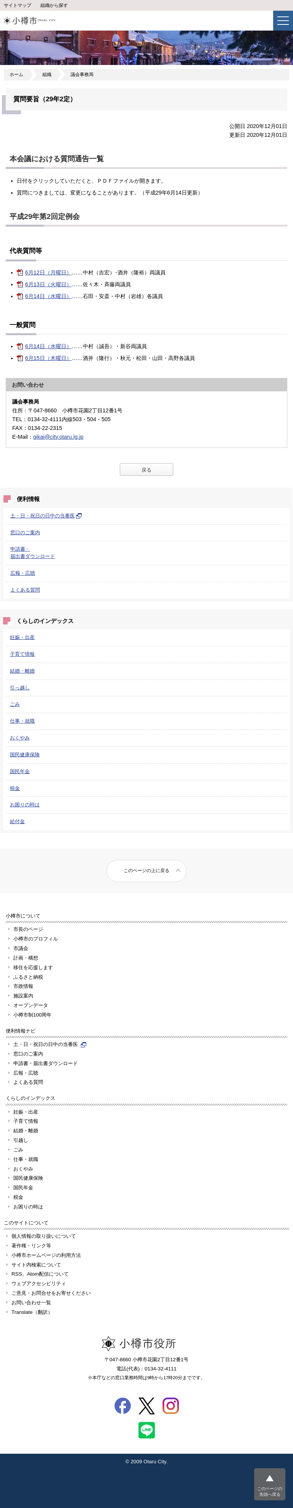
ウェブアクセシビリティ (38, 1283)
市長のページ (28, 929)
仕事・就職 (22, 721)
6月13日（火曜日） (48, 284)
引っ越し (20, 688)
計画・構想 (25, 958)
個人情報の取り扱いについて (43, 1236)
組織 (47, 74)
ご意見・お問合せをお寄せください (51, 1293)
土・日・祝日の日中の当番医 (46, 516)
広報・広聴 (22, 573)
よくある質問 (25, 590)
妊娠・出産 (22, 637)
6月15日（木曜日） (48, 358)
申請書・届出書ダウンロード (45, 1063)
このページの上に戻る (146, 870)
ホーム (16, 74)
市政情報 (23, 986)
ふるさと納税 (28, 977)
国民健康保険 (25, 754)
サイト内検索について (36, 1265)
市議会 (20, 948)
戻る (146, 470)
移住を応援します (33, 967)
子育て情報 (22, 654)
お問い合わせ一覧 (31, 1302)
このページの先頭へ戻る (269, 1491)
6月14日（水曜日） (48, 296)
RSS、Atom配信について (40, 1274)
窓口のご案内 (25, 532)
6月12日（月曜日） (48, 272)
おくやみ (20, 738)
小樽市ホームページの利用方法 (46, 1255)
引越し (20, 1140)
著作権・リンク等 (31, 1246)
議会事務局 (82, 74)
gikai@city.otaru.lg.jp (58, 437)
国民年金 (20, 771)
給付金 (17, 821)
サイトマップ (17, 5)
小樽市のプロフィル (35, 939)
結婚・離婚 (22, 671)
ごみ (15, 704)
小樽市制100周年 (32, 1015)
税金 (15, 788)
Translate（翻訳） (32, 1312)
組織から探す (54, 5)
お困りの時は (25, 805)
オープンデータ (30, 1005)
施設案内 (23, 996)
